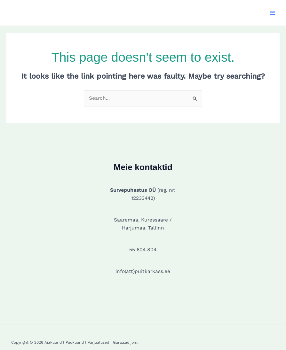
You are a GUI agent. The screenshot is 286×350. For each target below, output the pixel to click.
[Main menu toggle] (273, 12)
